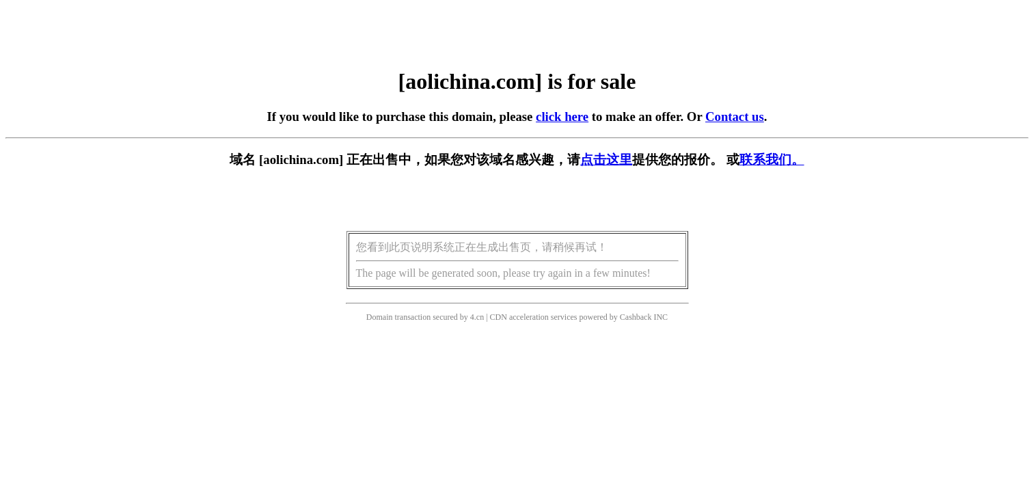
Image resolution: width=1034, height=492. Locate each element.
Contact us (734, 116)
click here (562, 116)
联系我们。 (771, 159)
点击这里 (606, 159)
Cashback (636, 317)
